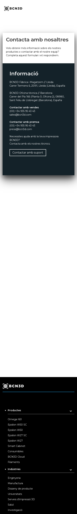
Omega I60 (15, 419)
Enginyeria (14, 478)
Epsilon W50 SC (17, 424)
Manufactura (15, 483)
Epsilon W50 (15, 430)
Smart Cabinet (16, 446)
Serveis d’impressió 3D (21, 499)
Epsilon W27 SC (17, 435)
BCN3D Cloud (16, 456)
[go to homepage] (13, 8)
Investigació (15, 510)
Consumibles (15, 451)
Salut (11, 504)
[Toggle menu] (73, 8)
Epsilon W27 (15, 440)
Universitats (15, 494)
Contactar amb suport (27, 152)
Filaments (14, 462)
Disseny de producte (20, 488)
